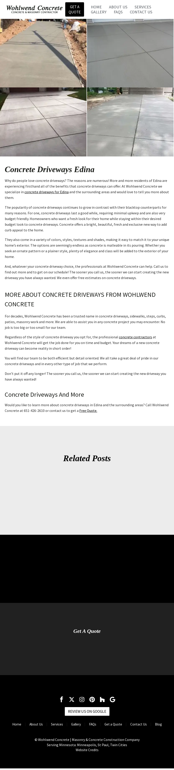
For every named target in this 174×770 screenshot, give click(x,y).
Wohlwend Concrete (53, 741)
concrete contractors (135, 338)
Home (96, 7)
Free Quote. (88, 411)
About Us (118, 7)
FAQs (118, 12)
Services (143, 7)
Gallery (99, 12)
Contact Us (141, 12)
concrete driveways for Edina (46, 193)
